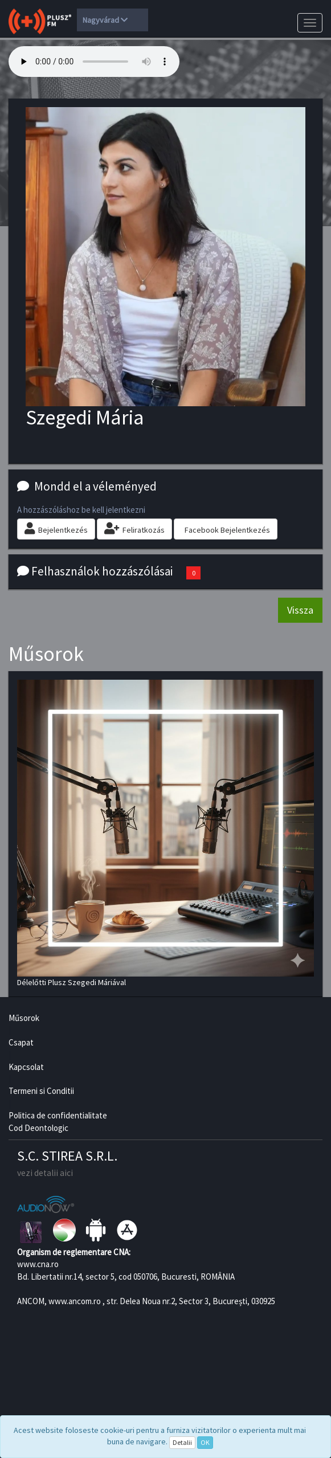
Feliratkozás (134, 528)
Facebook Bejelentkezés (227, 530)
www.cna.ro (38, 1264)
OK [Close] (205, 1442)
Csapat (21, 1042)
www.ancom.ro (74, 1301)
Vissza (300, 609)
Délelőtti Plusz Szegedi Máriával (165, 833)
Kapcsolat (26, 1066)
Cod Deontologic (38, 1127)
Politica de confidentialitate (58, 1115)
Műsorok (24, 1017)
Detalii (182, 1442)
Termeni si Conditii (41, 1090)
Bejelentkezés (56, 528)
